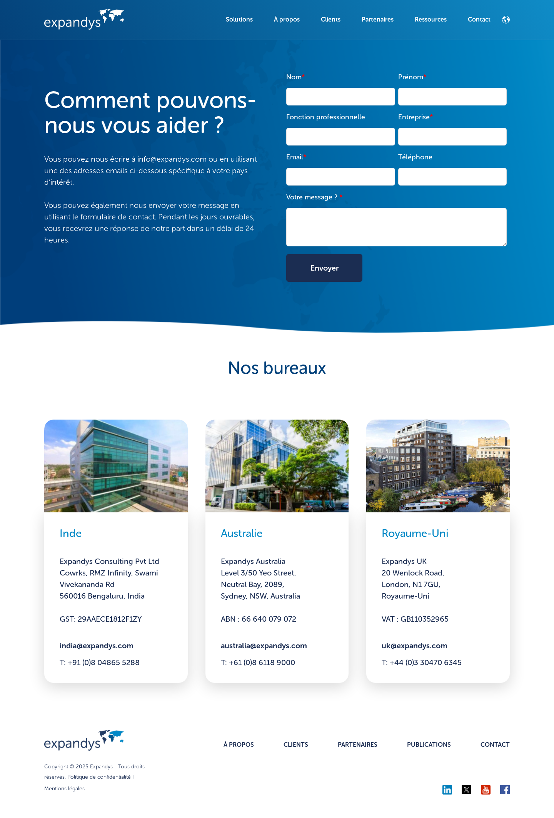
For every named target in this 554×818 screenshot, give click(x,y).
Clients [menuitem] (330, 19)
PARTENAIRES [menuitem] (357, 745)
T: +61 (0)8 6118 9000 (258, 663)
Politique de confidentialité (99, 777)
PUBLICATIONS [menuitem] (429, 745)
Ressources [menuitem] (431, 19)
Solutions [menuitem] (239, 19)
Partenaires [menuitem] (378, 19)
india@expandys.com (97, 646)
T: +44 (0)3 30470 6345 (422, 663)
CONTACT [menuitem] (495, 745)
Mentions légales (64, 789)
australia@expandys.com (265, 646)
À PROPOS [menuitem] (239, 745)
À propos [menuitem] (287, 19)
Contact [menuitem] (479, 19)
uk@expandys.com (415, 646)
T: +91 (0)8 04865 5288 (100, 663)
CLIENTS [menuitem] (296, 745)
